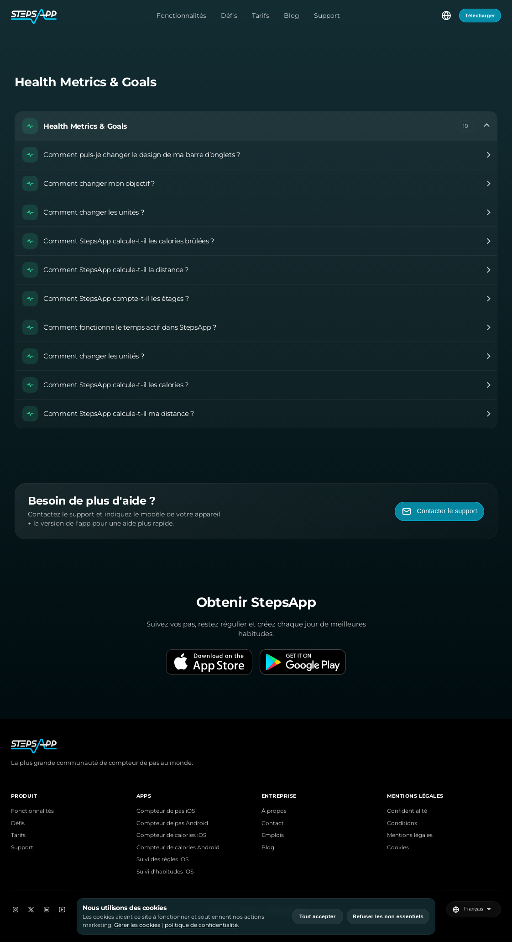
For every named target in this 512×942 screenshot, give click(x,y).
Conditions (402, 823)
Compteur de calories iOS (171, 835)
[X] (31, 909)
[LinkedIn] (46, 909)
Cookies (398, 847)
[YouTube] (62, 909)
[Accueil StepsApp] (34, 15)
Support (327, 15)
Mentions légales (410, 835)
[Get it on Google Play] (303, 662)
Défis (229, 15)
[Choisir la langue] (446, 15)
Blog (291, 15)
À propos (274, 811)
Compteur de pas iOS (165, 811)
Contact (272, 823)
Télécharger (480, 15)
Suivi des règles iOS (162, 859)
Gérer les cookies (137, 924)
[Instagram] (15, 909)
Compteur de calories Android (177, 847)
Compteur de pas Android (172, 823)
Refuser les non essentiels (388, 916)
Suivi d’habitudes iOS (164, 871)
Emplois (272, 835)
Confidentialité (407, 811)
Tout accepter (317, 916)
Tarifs (260, 15)
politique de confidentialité (201, 924)
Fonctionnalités (181, 15)
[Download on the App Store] (209, 662)
